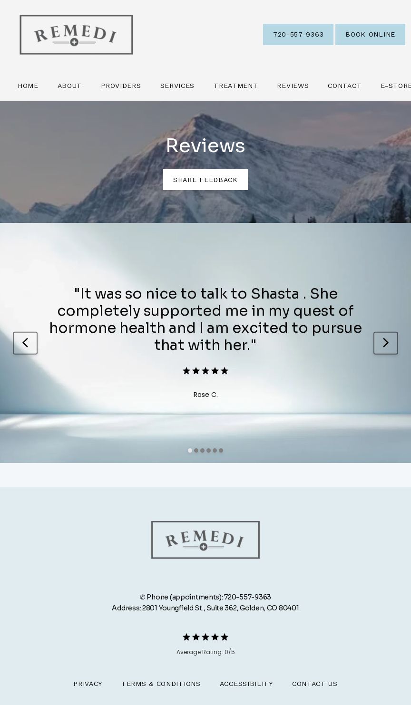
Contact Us (315, 683)
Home (28, 85)
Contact (345, 85)
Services (177, 85)
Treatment (236, 85)
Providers (121, 85)
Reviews (293, 85)
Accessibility (246, 683)
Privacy (87, 683)
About (70, 85)
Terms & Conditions (161, 683)
